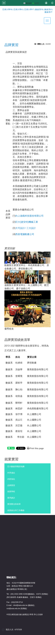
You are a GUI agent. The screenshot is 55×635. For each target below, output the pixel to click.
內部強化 (11, 479)
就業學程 (11, 491)
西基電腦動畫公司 (24, 234)
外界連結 (11, 473)
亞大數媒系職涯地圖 (15, 466)
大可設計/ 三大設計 (25, 228)
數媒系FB (39, 9)
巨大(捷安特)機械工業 (26, 222)
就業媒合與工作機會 (15, 510)
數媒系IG (48, 9)
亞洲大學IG (18, 9)
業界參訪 (11, 498)
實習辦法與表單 (14, 504)
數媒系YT (48, 12)
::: (1, 9)
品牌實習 (11, 485)
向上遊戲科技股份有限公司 (29, 215)
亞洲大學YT (29, 9)
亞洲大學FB (7, 9)
